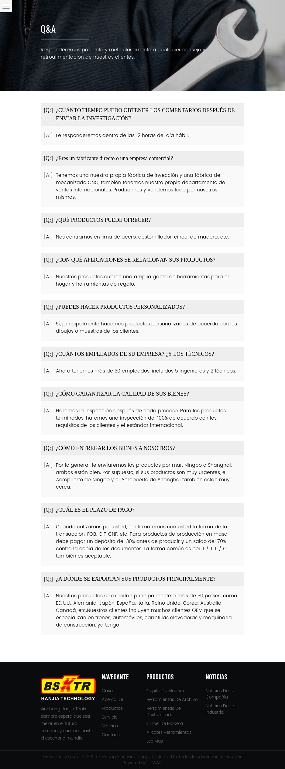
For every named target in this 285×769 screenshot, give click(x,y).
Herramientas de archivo (172, 699)
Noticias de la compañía (220, 694)
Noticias (110, 726)
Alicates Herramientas (168, 732)
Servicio (110, 717)
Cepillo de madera (165, 690)
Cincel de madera (164, 723)
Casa (107, 690)
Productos (112, 708)
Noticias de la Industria (220, 709)
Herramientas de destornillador (163, 711)
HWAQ (156, 762)
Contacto (112, 734)
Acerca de (112, 699)
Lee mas (154, 741)
